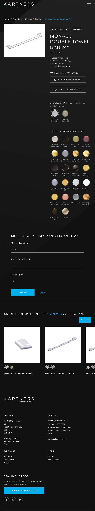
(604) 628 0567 (61, 421)
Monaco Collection (33, 19)
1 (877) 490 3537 (63, 427)
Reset (42, 292)
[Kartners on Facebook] (6, 499)
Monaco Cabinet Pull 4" (60, 373)
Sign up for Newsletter (24, 491)
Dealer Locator (54, 460)
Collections (9, 460)
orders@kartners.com (57, 439)
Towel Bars (17, 19)
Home (6, 19)
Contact (51, 456)
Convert (23, 292)
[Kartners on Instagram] (13, 499)
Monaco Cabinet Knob (18, 373)
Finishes (8, 463)
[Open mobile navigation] (89, 4)
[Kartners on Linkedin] (20, 499)
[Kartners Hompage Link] (19, 4)
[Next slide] (88, 320)
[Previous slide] (82, 320)
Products (8, 456)
